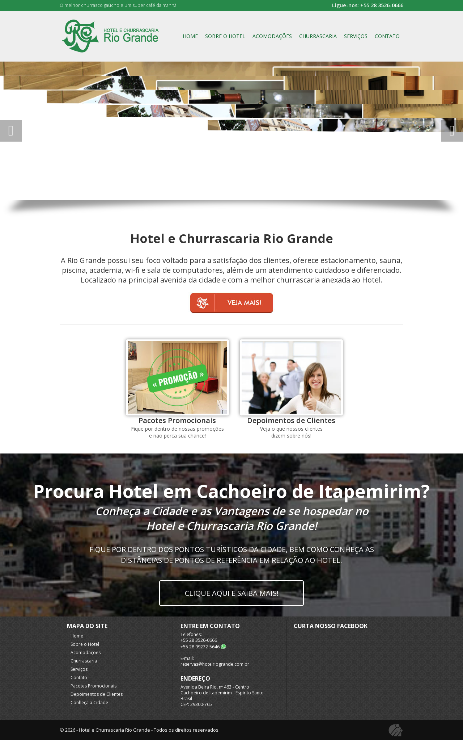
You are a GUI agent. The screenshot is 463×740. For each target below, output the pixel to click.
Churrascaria (318, 36)
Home (190, 36)
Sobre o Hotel (225, 36)
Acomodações (272, 36)
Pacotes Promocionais (93, 686)
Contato (387, 36)
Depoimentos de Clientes (97, 694)
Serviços (356, 36)
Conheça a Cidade (89, 702)
